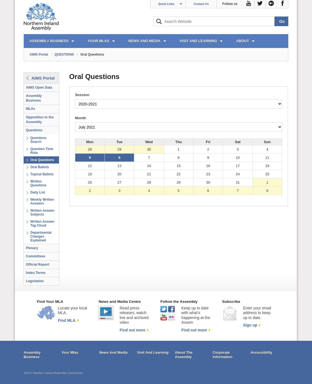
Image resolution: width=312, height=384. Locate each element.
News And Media (113, 352)
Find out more (132, 330)
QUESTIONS (64, 54)
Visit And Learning (152, 352)
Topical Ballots (41, 174)
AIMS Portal (38, 54)
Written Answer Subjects (42, 212)
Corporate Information (223, 354)
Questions (34, 130)
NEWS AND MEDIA (144, 41)
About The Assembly (184, 354)
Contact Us (201, 4)
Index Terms (35, 273)
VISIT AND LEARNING (198, 41)
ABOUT (242, 41)
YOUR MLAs (98, 41)
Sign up (250, 325)
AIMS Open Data (39, 87)
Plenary (32, 248)
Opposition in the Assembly (40, 119)
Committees (35, 256)
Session (82, 95)
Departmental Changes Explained (41, 236)
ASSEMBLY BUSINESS (49, 41)
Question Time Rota (41, 151)
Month (80, 118)
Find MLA (67, 320)
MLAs (30, 109)
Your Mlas (69, 352)
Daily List (37, 192)
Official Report (37, 264)
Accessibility (262, 352)
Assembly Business (34, 98)
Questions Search (38, 140)
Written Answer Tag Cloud (42, 223)
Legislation (35, 281)
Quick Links (166, 4)
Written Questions (38, 183)
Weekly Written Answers (42, 201)
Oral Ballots (39, 167)
